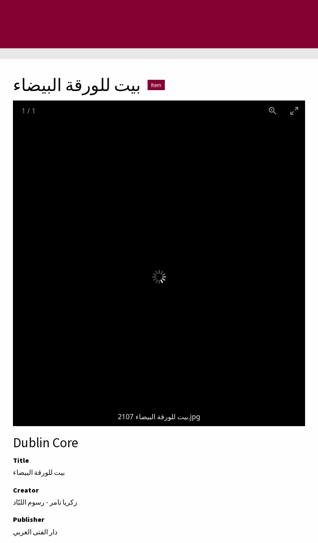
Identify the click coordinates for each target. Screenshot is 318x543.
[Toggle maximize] (294, 110)
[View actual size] (272, 110)
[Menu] (41, 24)
